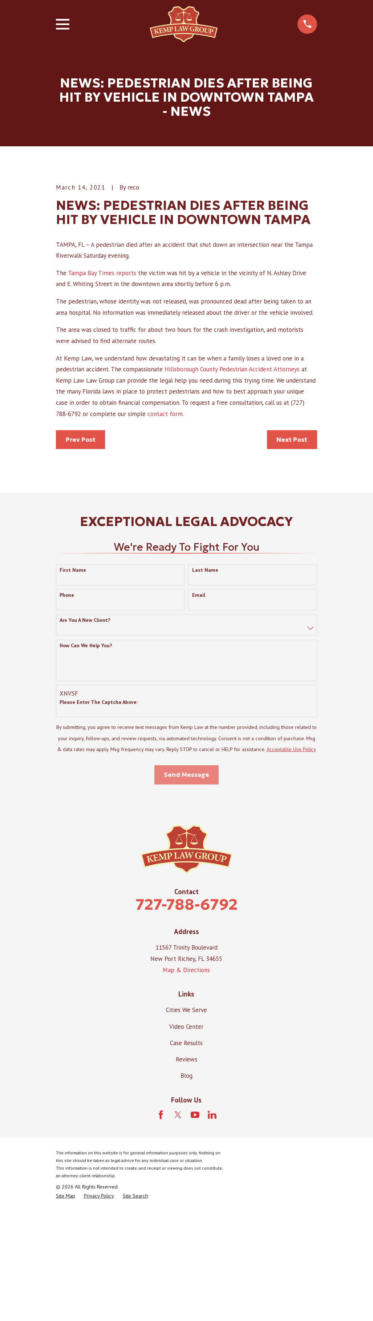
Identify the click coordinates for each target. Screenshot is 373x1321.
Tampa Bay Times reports (102, 382)
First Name (73, 679)
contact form (165, 523)
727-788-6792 (186, 1013)
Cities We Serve (186, 1119)
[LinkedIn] (212, 1224)
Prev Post (81, 549)
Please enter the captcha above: (99, 811)
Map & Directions (186, 1079)
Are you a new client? (85, 729)
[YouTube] (195, 1224)
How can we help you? (86, 755)
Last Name (205, 679)
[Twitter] (178, 1224)
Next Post (291, 549)
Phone (67, 704)
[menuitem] (65, 1305)
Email (198, 704)
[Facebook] (161, 1224)
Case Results (186, 1152)
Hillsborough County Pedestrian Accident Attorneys (232, 478)
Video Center (186, 1135)
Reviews (186, 1169)
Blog (186, 1185)
